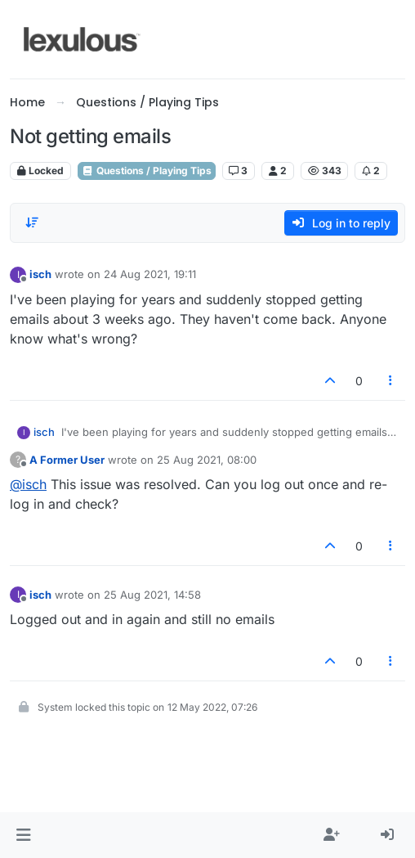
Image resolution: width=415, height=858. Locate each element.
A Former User (67, 459)
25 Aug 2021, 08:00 (207, 459)
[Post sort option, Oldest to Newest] (32, 222)
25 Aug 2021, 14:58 (152, 594)
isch (40, 274)
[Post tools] (391, 380)
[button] (23, 835)
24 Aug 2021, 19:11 (150, 274)
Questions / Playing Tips (147, 170)
